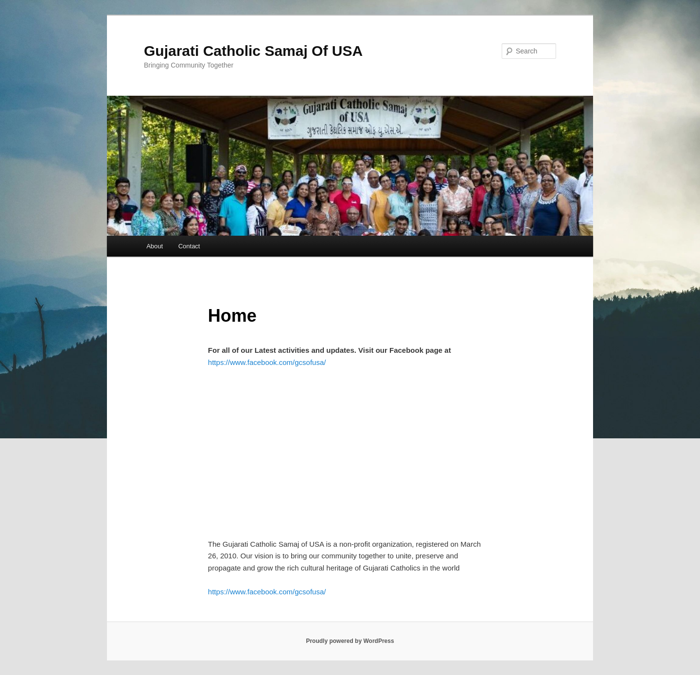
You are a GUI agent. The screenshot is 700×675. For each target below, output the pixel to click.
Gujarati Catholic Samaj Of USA (253, 51)
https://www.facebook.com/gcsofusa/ (267, 362)
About (154, 246)
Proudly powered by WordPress (350, 641)
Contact (189, 246)
